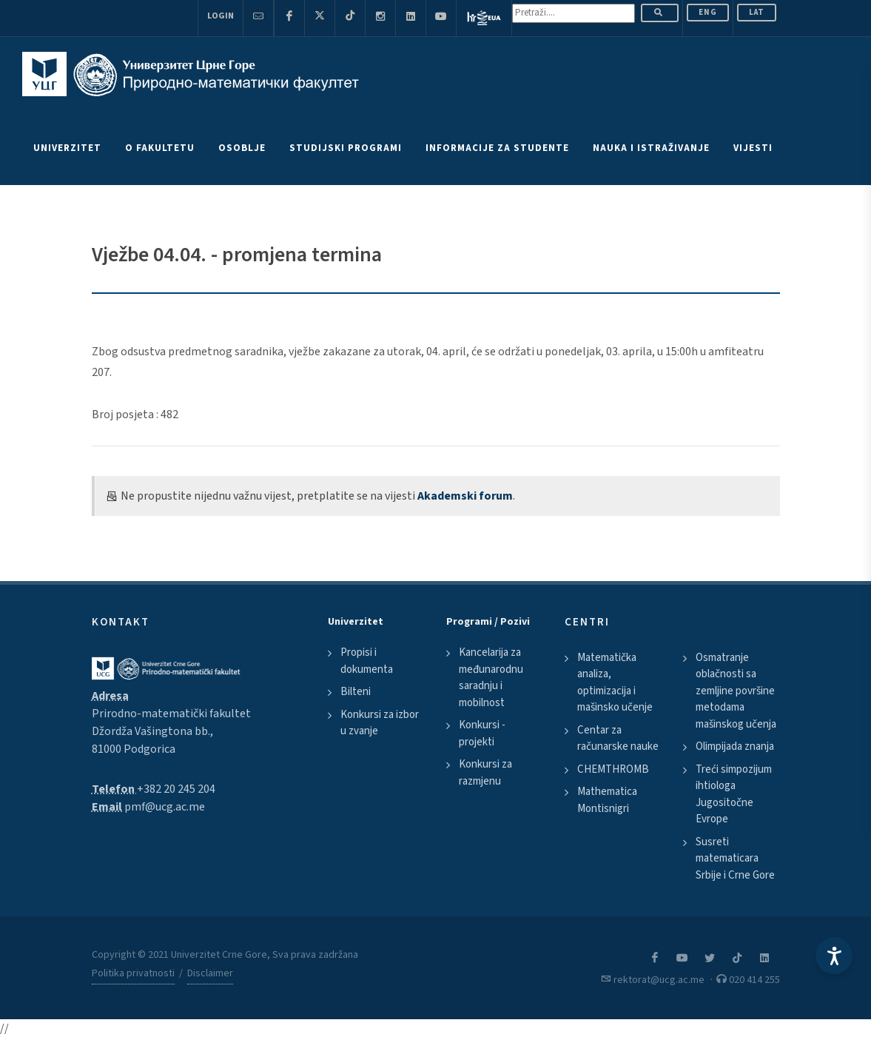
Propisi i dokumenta (366, 661)
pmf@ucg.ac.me (164, 807)
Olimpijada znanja (735, 746)
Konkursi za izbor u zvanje (379, 723)
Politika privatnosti (133, 973)
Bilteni (355, 691)
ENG (708, 12)
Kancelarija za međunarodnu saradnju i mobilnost (491, 678)
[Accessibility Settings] (833, 955)
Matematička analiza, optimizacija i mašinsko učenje (615, 683)
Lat (756, 12)
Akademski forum (465, 496)
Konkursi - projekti (482, 733)
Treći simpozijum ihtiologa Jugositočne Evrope (734, 795)
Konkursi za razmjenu (485, 772)
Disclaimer (210, 973)
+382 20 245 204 (176, 789)
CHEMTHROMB (613, 769)
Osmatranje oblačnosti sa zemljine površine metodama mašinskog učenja (736, 691)
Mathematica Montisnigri (607, 800)
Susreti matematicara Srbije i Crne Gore (735, 858)
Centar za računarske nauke (618, 738)
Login (220, 16)
